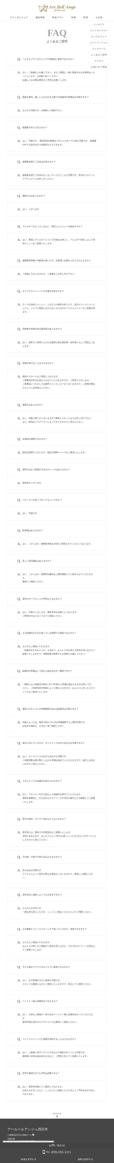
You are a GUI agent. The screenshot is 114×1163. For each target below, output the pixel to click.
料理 (85, 17)
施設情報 (40, 17)
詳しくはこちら (30, 1155)
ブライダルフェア (19, 17)
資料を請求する (102, 1159)
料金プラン (58, 17)
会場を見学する (78, 1159)
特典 (73, 17)
